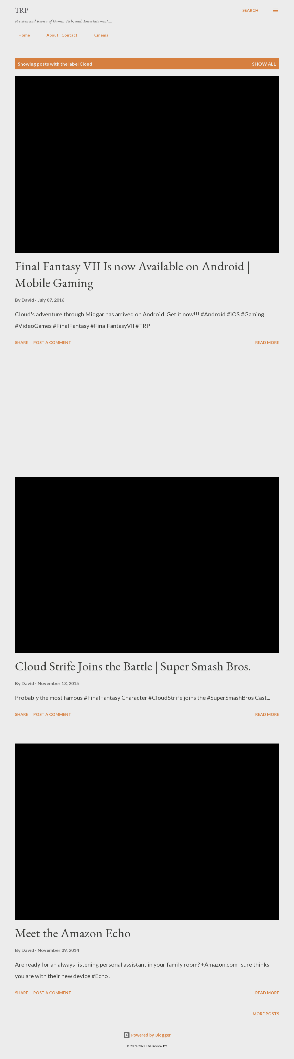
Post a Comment (52, 342)
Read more (267, 342)
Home (20, 35)
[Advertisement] (147, 412)
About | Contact (58, 35)
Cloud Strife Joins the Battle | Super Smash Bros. (133, 666)
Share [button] (21, 342)
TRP (21, 10)
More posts (266, 1013)
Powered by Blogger (147, 1035)
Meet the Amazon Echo (73, 933)
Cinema (98, 35)
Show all (264, 63)
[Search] (250, 10)
